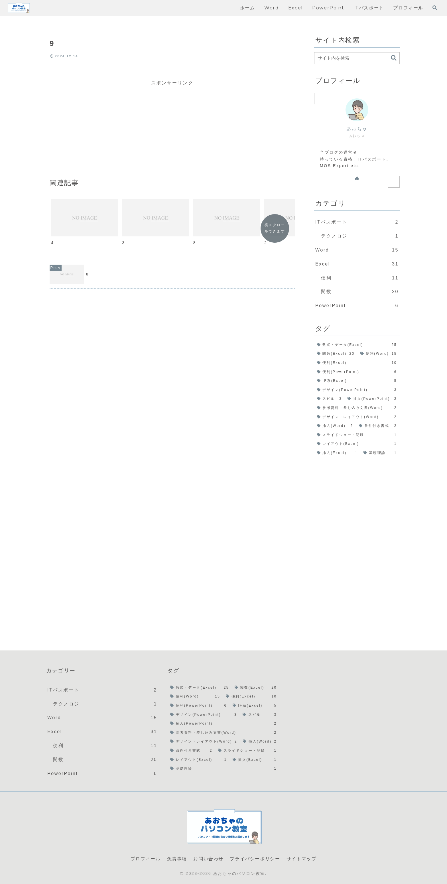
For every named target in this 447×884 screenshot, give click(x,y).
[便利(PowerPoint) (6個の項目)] (357, 372)
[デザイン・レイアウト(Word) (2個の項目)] (357, 417)
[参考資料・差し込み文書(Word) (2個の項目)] (357, 408)
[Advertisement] (172, 127)
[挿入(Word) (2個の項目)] (335, 426)
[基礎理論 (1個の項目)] (380, 453)
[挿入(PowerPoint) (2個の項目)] (372, 399)
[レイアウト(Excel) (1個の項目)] (357, 444)
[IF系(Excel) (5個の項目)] (357, 381)
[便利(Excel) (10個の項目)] (357, 363)
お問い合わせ (208, 858)
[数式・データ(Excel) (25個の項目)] (357, 345)
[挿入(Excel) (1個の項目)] (337, 453)
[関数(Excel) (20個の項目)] (336, 354)
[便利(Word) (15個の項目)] (378, 354)
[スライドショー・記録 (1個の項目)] (357, 435)
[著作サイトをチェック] (357, 178)
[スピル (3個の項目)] (329, 399)
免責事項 (177, 858)
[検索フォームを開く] (434, 7)
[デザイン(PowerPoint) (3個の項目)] (357, 390)
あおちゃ (356, 128)
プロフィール (146, 858)
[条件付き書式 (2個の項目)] (378, 426)
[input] (357, 58)
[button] (394, 58)
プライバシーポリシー (255, 858)
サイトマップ (302, 858)
